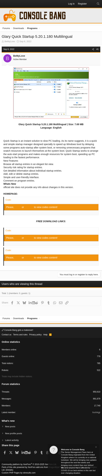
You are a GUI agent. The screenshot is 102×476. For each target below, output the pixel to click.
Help (45, 334)
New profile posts (13, 433)
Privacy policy (35, 334)
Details (9, 470)
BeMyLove (10, 41)
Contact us (6, 334)
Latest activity (12, 440)
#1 (97, 49)
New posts (10, 426)
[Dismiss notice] (95, 447)
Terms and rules (20, 334)
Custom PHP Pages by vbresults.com (19, 473)
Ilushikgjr (96, 412)
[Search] (98, 4)
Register (29, 207)
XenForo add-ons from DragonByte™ (44, 467)
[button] (4, 4)
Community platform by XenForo (29, 464)
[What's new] (91, 4)
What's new (8, 420)
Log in (18, 207)
